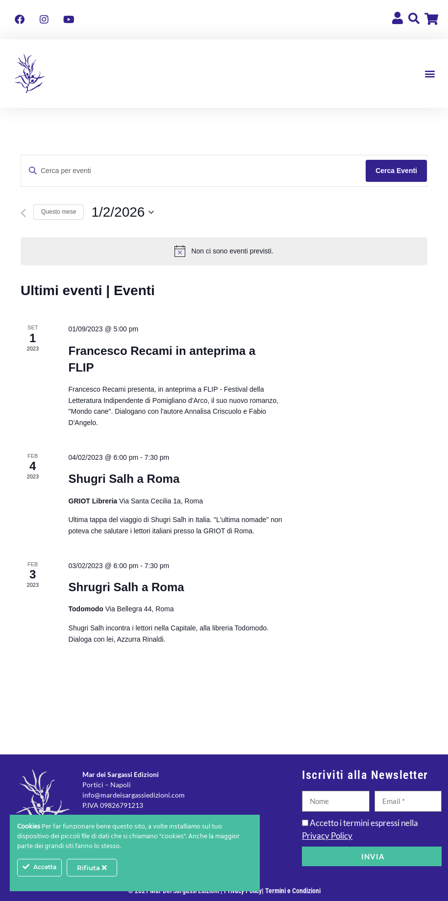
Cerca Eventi (396, 171)
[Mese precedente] (23, 213)
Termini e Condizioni (293, 891)
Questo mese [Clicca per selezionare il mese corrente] (58, 211)
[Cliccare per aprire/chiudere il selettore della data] (122, 212)
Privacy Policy (327, 835)
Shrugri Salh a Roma (126, 587)
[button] (430, 74)
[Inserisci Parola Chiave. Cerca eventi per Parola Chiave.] (193, 170)
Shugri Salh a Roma (124, 478)
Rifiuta (92, 868)
